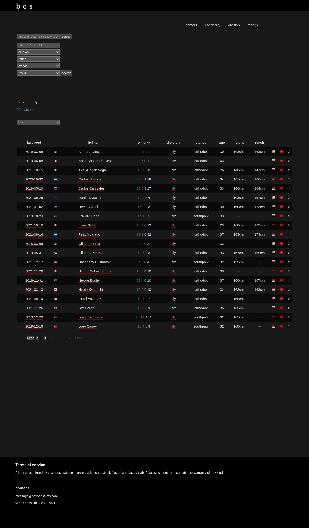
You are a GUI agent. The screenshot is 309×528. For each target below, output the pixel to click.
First (30, 338)
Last (78, 338)
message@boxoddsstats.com (36, 496)
